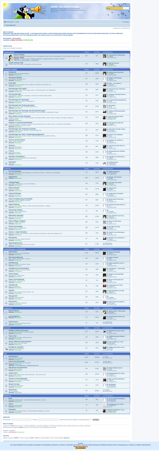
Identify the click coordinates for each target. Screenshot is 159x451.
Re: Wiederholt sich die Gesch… (116, 330)
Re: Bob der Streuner (113, 63)
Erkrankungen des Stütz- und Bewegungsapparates (26, 134)
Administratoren (16, 40)
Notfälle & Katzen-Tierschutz (18, 330)
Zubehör (11, 290)
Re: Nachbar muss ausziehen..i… (116, 237)
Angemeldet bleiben (85, 419)
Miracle (111, 228)
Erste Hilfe (12, 83)
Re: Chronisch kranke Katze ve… (116, 145)
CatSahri (111, 195)
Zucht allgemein (14, 316)
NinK (110, 136)
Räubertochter (112, 117)
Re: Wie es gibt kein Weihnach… (116, 379)
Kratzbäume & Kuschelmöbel (19, 268)
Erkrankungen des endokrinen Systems (22, 129)
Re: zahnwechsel (111, 188)
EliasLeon (67, 438)
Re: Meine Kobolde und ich (114, 368)
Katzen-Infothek (19, 55)
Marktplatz (7, 396)
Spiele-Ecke (13, 389)
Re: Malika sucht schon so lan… (116, 347)
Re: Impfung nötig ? (112, 162)
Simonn (111, 90)
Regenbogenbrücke (15, 243)
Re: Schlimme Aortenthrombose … (117, 94)
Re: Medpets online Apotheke (115, 274)
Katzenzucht (35, 60)
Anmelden (6, 417)
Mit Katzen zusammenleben (22, 60)
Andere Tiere (13, 373)
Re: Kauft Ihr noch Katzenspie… (116, 232)
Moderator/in (28, 40)
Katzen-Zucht (8, 308)
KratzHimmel (112, 405)
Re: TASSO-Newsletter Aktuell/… (116, 336)
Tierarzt (11, 151)
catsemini (111, 286)
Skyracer (111, 374)
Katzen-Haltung (14, 204)
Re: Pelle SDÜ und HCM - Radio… (116, 129)
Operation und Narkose (17, 156)
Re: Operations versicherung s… (116, 156)
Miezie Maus (108, 243)
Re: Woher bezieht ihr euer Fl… (116, 263)
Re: (108, 210)
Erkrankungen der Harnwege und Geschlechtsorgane (27, 111)
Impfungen (12, 162)
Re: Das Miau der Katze (113, 226)
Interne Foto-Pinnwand (16, 361)
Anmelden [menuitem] (126, 22)
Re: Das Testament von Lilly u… (116, 215)
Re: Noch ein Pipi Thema (114, 221)
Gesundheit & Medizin (10, 69)
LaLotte (111, 348)
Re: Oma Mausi (111, 105)
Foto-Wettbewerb (21, 365)
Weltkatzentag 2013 (33, 365)
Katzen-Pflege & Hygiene (17, 221)
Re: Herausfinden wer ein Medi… (116, 151)
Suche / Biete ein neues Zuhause (20, 341)
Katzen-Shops (13, 274)
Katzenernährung (48, 59)
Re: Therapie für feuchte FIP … (116, 122)
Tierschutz (7, 328)
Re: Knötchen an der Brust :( (115, 140)
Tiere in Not (13, 336)
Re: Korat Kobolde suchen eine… (116, 316)
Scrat (110, 101)
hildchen (111, 64)
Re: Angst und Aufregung (114, 78)
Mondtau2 (112, 312)
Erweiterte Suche (127, 8)
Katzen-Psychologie (15, 226)
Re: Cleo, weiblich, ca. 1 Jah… (115, 341)
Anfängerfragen (14, 182)
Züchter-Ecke (13, 322)
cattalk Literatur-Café (16, 63)
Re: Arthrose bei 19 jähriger (115, 134)
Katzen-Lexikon (25, 59)
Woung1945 (112, 385)
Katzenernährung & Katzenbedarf (15, 249)
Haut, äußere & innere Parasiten (20, 116)
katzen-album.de (9, 52)
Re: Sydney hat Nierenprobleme (116, 111)
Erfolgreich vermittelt (16, 347)
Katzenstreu (13, 301)
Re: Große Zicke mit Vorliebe (115, 193)
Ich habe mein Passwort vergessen (68, 419)
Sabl (110, 152)
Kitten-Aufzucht (14, 188)
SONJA (22, 57)
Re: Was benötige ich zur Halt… (116, 290)
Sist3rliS (107, 390)
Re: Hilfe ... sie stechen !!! (114, 83)
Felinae (111, 189)
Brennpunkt (13, 237)
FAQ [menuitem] (17, 22)
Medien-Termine (14, 384)
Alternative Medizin (15, 77)
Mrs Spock (112, 130)
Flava (110, 147)
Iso (110, 206)
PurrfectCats (108, 322)
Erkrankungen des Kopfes (18, 88)
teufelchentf (112, 163)
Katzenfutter (13, 252)
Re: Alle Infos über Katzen (114, 182)
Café (5, 353)
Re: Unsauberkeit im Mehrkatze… (116, 55)
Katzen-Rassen (14, 311)
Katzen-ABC (7, 168)
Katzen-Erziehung (15, 193)
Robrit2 (111, 79)
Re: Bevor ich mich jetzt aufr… (115, 279)
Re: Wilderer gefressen (113, 171)
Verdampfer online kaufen (114, 177)
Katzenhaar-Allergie (15, 210)
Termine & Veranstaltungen (18, 378)
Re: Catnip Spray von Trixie (115, 285)
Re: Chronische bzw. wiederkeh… (116, 89)
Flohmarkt (12, 409)
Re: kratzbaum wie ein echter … (116, 404)
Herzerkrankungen (15, 94)
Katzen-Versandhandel (16, 279)
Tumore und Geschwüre (17, 140)
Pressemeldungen (15, 171)
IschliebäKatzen (113, 172)
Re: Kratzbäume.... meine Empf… (116, 268)
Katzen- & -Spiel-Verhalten (18, 232)
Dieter (110, 337)
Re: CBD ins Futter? (112, 257)
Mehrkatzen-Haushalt (16, 215)
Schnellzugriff (9, 22)
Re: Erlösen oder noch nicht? (115, 72)
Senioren (12, 145)
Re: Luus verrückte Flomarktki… (116, 398)
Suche (124, 8)
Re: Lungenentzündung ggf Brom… (117, 100)
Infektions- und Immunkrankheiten (20, 122)
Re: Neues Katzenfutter (113, 252)
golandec (111, 84)
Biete (10, 398)
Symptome (12, 72)
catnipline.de (13, 285)
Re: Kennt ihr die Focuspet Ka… (116, 301)
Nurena (111, 141)
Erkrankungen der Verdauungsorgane (22, 105)
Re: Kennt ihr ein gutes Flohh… (115, 116)
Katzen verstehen (60, 59)
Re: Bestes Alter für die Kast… (115, 199)
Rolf (110, 332)
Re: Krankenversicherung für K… (116, 204)
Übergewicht (13, 296)
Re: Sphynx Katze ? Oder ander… (116, 311)
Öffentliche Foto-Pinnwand (18, 367)
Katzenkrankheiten (37, 59)
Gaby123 (111, 95)
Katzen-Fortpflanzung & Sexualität (20, 199)
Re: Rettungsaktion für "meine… (116, 373)
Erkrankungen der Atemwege (19, 99)
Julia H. (111, 200)
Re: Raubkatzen (111, 384)
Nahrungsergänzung (16, 257)
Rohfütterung (13, 263)
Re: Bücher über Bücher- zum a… (115, 409)
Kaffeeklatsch (13, 356)
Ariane (111, 112)
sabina (111, 56)
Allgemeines (13, 177)
